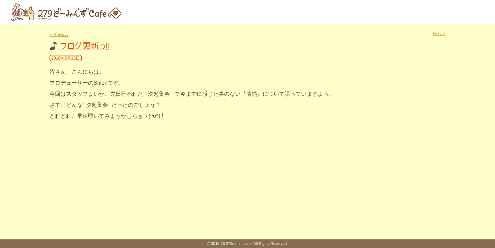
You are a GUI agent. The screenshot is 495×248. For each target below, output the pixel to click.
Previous (59, 34)
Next (439, 33)
